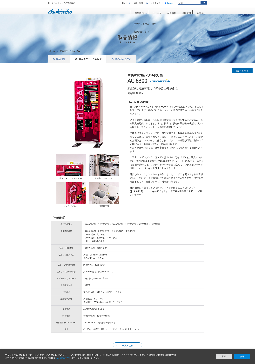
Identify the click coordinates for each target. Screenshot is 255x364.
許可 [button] (242, 356)
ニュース (152, 12)
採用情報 (183, 12)
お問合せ (199, 12)
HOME (124, 4)
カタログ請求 (137, 4)
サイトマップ (152, 4)
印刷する (244, 74)
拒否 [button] (224, 356)
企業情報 (167, 12)
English (169, 3)
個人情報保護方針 (64, 358)
